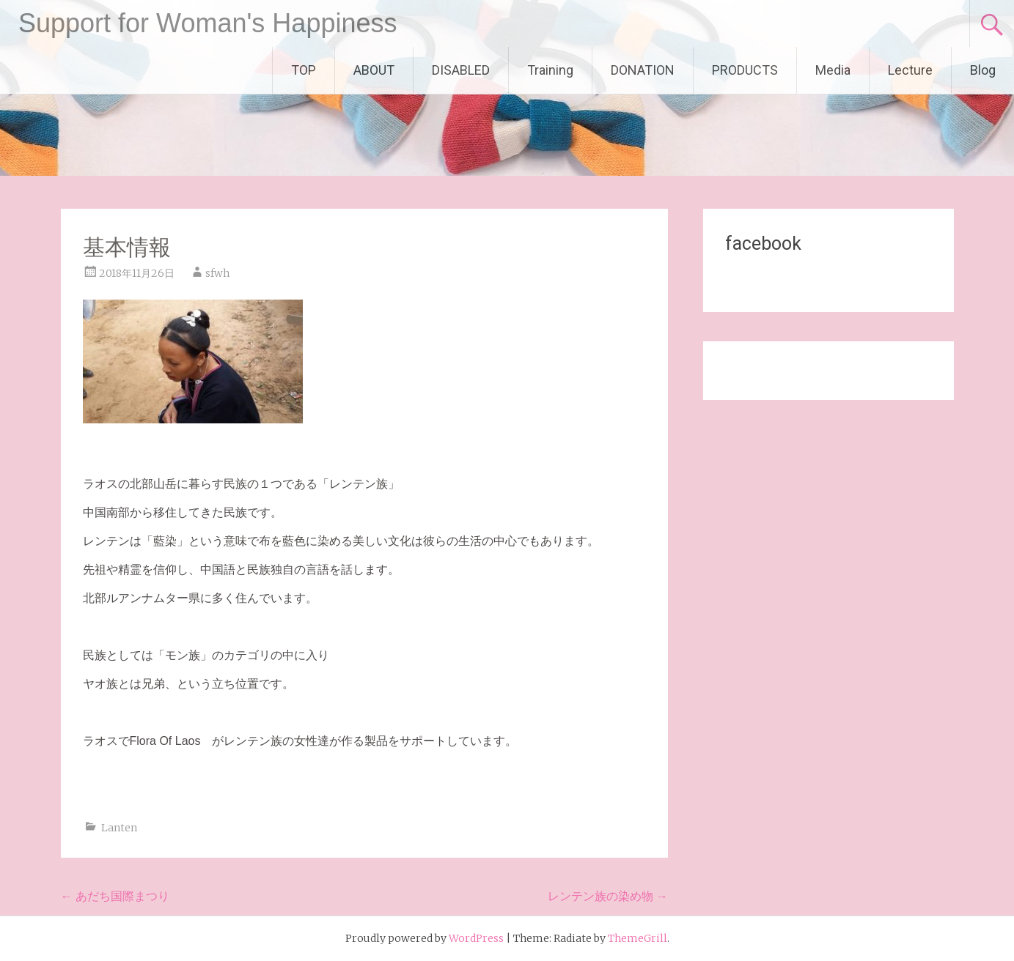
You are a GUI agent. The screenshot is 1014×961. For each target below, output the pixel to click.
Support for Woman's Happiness (207, 23)
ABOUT (373, 70)
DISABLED (461, 70)
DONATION (643, 70)
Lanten (119, 827)
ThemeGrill (637, 938)
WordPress (476, 938)
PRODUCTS (745, 70)
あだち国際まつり (115, 895)
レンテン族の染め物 (608, 895)
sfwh (217, 273)
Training (550, 70)
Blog (983, 70)
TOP (303, 70)
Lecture (910, 70)
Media (832, 70)
